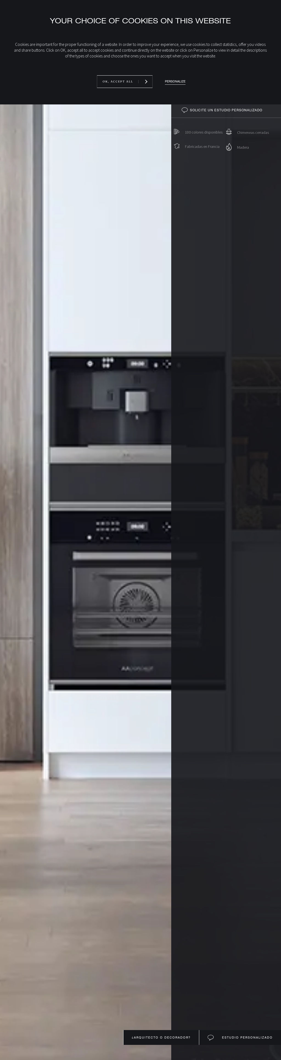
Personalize (175, 81)
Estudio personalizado (247, 1037)
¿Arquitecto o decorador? (161, 1037)
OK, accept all (118, 81)
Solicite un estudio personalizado (226, 110)
